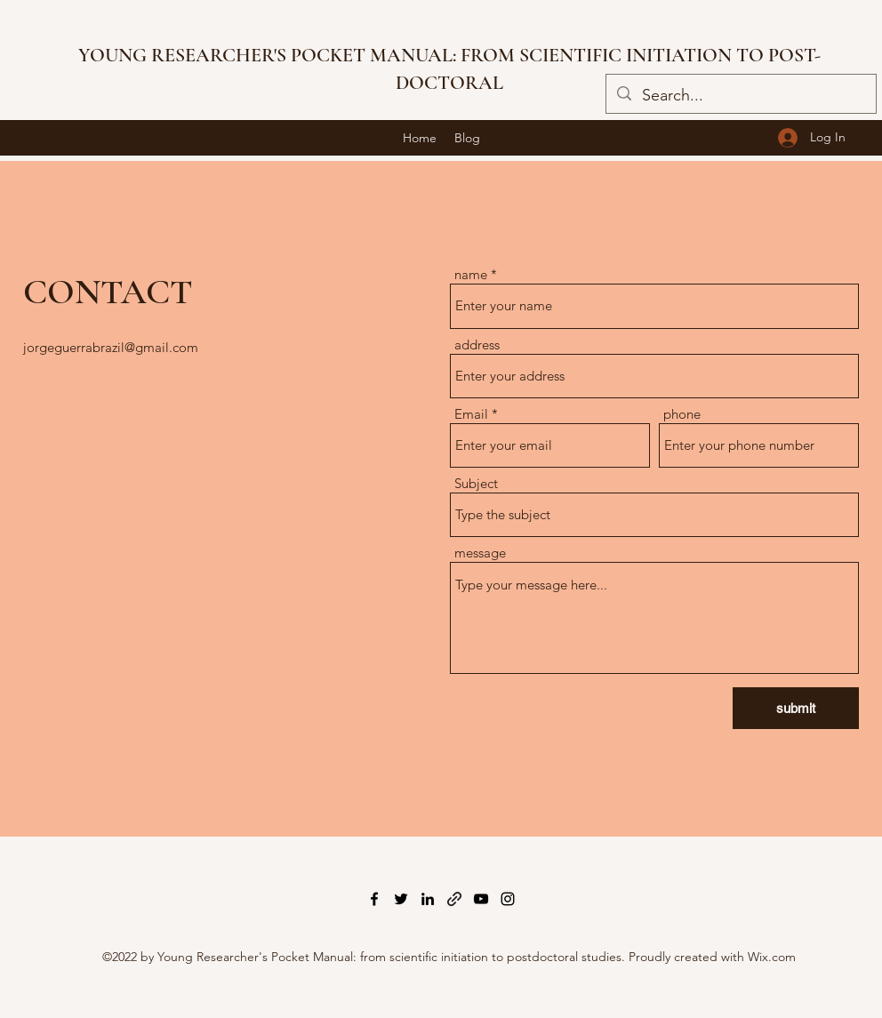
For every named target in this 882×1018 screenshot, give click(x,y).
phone (682, 414)
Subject (476, 483)
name (470, 274)
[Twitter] (401, 899)
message (480, 552)
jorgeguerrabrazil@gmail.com (110, 347)
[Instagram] (508, 899)
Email (471, 414)
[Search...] (740, 96)
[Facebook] (374, 899)
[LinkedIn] (428, 899)
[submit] (796, 708)
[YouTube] (481, 899)
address (477, 344)
